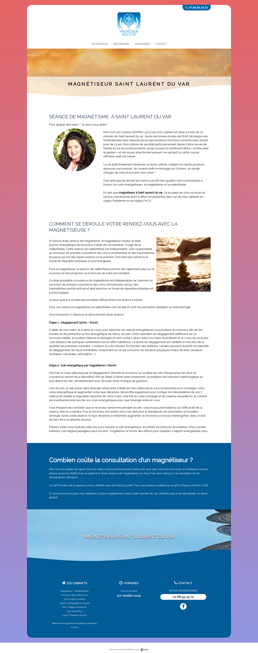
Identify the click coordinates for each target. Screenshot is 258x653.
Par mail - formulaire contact (183, 590)
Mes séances (121, 44)
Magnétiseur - (67, 591)
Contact (161, 44)
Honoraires (142, 44)
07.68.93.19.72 (198, 7)
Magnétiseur (99, 44)
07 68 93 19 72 (183, 597)
